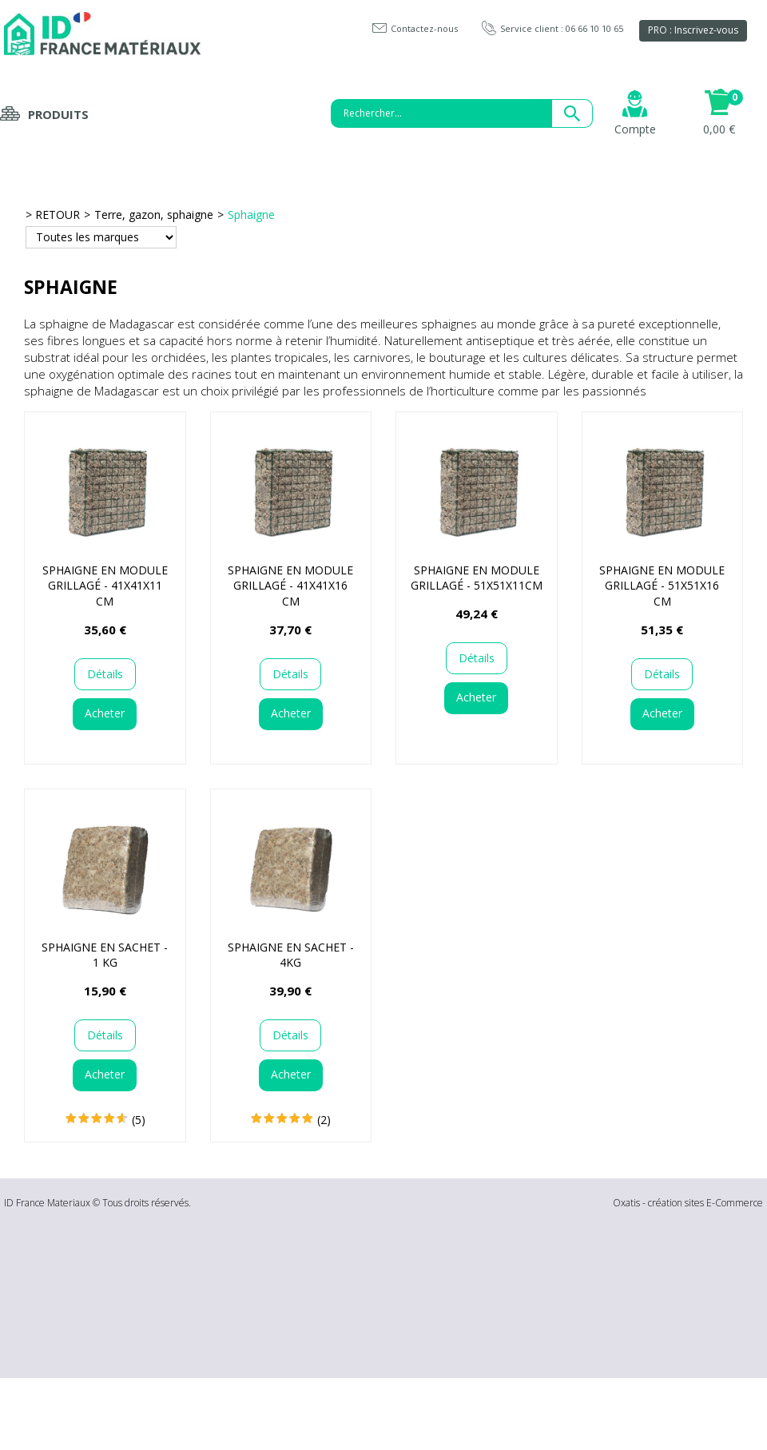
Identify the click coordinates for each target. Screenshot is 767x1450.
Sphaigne (251, 214)
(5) (138, 1119)
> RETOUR (53, 214)
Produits (58, 114)
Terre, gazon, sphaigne (153, 214)
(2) (324, 1119)
